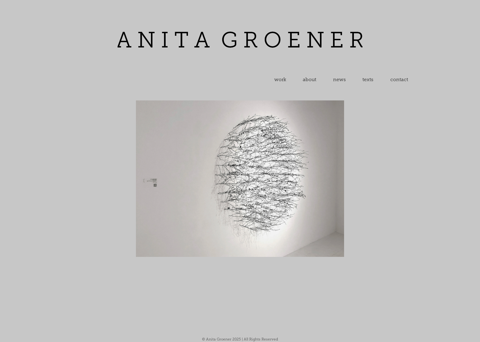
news (339, 79)
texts (367, 79)
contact (399, 79)
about (309, 79)
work (280, 79)
